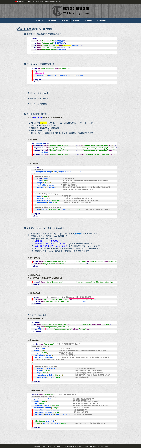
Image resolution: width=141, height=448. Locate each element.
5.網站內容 (89, 20)
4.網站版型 (76, 20)
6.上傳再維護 (101, 20)
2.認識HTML (52, 20)
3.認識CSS (64, 20)
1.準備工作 (39, 20)
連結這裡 (78, 233)
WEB (17, 1)
